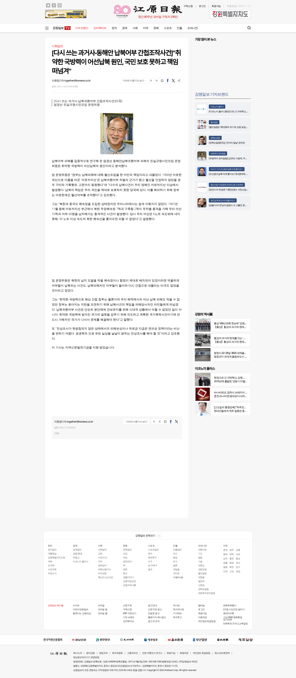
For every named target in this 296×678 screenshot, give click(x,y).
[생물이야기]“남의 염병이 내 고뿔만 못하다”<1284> (232, 205)
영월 (225, 562)
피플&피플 (178, 577)
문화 (156, 28)
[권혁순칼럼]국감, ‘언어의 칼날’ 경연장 (227, 142)
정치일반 (52, 549)
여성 (125, 557)
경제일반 (77, 549)
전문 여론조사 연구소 (152, 652)
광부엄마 (102, 565)
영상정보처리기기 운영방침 (86, 657)
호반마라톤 (228, 613)
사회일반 (102, 549)
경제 (124, 28)
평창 (231, 562)
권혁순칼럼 (203, 589)
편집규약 (103, 652)
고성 (231, 571)
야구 (150, 561)
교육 (100, 553)
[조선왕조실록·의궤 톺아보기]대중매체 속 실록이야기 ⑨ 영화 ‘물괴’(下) (242, 173)
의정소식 (52, 573)
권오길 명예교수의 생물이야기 (222, 200)
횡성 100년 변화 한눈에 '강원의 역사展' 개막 (237, 323)
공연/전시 (127, 561)
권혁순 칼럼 (215, 137)
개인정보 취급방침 (201, 652)
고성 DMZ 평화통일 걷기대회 (232, 618)
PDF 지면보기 (129, 613)
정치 (114, 28)
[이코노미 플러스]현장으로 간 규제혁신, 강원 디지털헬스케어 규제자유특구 (244, 111)
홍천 (231, 558)
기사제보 (177, 613)
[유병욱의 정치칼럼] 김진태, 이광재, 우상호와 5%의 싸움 (235, 158)
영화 (125, 569)
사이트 (76, 605)
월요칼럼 (214, 122)
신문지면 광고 (155, 609)
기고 (200, 553)
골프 (150, 569)
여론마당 (202, 549)
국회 (50, 561)
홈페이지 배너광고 (157, 617)
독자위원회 (117, 652)
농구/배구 (152, 565)
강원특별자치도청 (56, 557)
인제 (225, 571)
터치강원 (102, 573)
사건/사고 (102, 557)
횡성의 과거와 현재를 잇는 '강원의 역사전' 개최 (239, 338)
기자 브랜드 (81, 28)
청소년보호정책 (222, 652)
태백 (231, 554)
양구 (238, 567)
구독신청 (188, 6)
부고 (175, 561)
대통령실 (52, 553)
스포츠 (168, 28)
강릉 (238, 549)
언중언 (201, 565)
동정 (175, 557)
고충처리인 (132, 652)
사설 (200, 561)
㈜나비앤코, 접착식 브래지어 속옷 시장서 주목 (238, 392)
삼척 (225, 558)
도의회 (51, 565)
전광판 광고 (154, 613)
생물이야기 (128, 577)
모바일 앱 (102, 609)
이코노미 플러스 (217, 106)
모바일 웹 (102, 613)
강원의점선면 (129, 581)
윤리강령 (90, 652)
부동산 (76, 557)
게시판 (176, 605)
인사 (175, 553)
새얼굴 (176, 569)
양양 (238, 571)
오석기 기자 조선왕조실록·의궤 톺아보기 (226, 169)
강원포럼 (202, 569)
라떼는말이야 (104, 569)
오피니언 (192, 28)
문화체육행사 (229, 605)
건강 (125, 553)
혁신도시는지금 (105, 577)
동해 (225, 554)
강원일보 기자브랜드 (211, 94)
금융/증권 (77, 553)
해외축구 (152, 557)
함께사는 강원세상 (82, 613)
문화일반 (127, 549)
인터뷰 (176, 573)
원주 (231, 549)
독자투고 (177, 617)
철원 (225, 567)
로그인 (202, 6)
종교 (125, 573)
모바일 (101, 605)
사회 (135, 28)
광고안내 (152, 605)
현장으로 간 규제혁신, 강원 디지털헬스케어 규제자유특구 (244, 377)
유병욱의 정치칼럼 (217, 153)
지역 (145, 28)
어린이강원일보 (80, 609)
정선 (238, 562)
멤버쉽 (201, 605)
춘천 (225, 549)
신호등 (201, 585)
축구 (150, 553)
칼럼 (200, 557)
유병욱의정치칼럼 (206, 593)
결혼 (175, 565)
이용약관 (202, 617)
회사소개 (77, 652)
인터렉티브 (99, 28)
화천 (231, 567)
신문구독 (127, 605)
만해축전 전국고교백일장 (235, 623)
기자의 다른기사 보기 (133, 80)
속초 (238, 554)
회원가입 (216, 6)
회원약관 (184, 652)
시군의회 (52, 569)
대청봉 (201, 577)
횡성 (238, 558)
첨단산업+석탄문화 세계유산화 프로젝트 (226, 184)
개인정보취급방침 (207, 621)
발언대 (201, 581)
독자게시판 (178, 609)
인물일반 (177, 549)
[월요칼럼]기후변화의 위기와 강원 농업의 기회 (231, 127)
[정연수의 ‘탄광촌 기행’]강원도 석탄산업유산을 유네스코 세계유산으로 (242, 189)
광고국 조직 (154, 621)
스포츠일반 (153, 549)
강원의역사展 (129, 585)
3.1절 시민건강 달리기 (234, 609)
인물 (179, 28)
